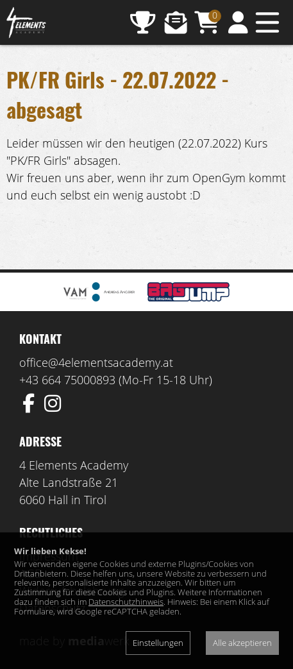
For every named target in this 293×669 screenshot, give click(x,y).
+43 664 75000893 (67, 379)
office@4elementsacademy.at (96, 362)
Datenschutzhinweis (125, 601)
